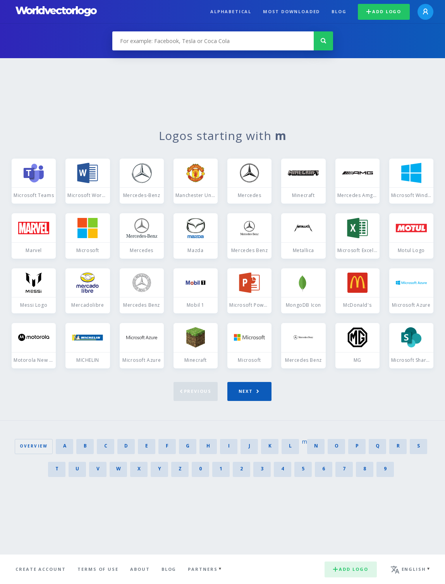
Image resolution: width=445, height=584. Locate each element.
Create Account (40, 569)
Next (249, 391)
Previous (196, 391)
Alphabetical (230, 11)
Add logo (383, 11)
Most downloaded (291, 11)
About (140, 569)
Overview (34, 446)
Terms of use (98, 569)
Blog (339, 11)
